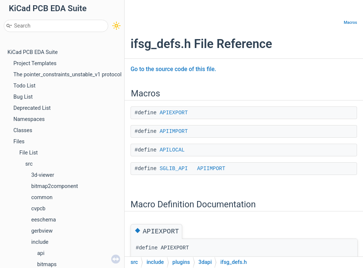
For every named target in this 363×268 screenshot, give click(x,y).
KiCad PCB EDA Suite (32, 52)
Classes (22, 130)
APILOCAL (172, 150)
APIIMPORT (174, 131)
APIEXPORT (174, 113)
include (39, 242)
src (29, 164)
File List (28, 153)
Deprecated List (32, 108)
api (40, 253)
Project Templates (35, 63)
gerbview (42, 231)
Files (19, 141)
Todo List (24, 86)
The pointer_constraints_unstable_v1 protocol (67, 74)
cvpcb (38, 208)
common (41, 197)
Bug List (23, 97)
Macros (350, 22)
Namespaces (29, 119)
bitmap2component (54, 186)
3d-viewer (42, 175)
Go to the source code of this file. (173, 69)
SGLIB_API (174, 169)
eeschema (43, 220)
